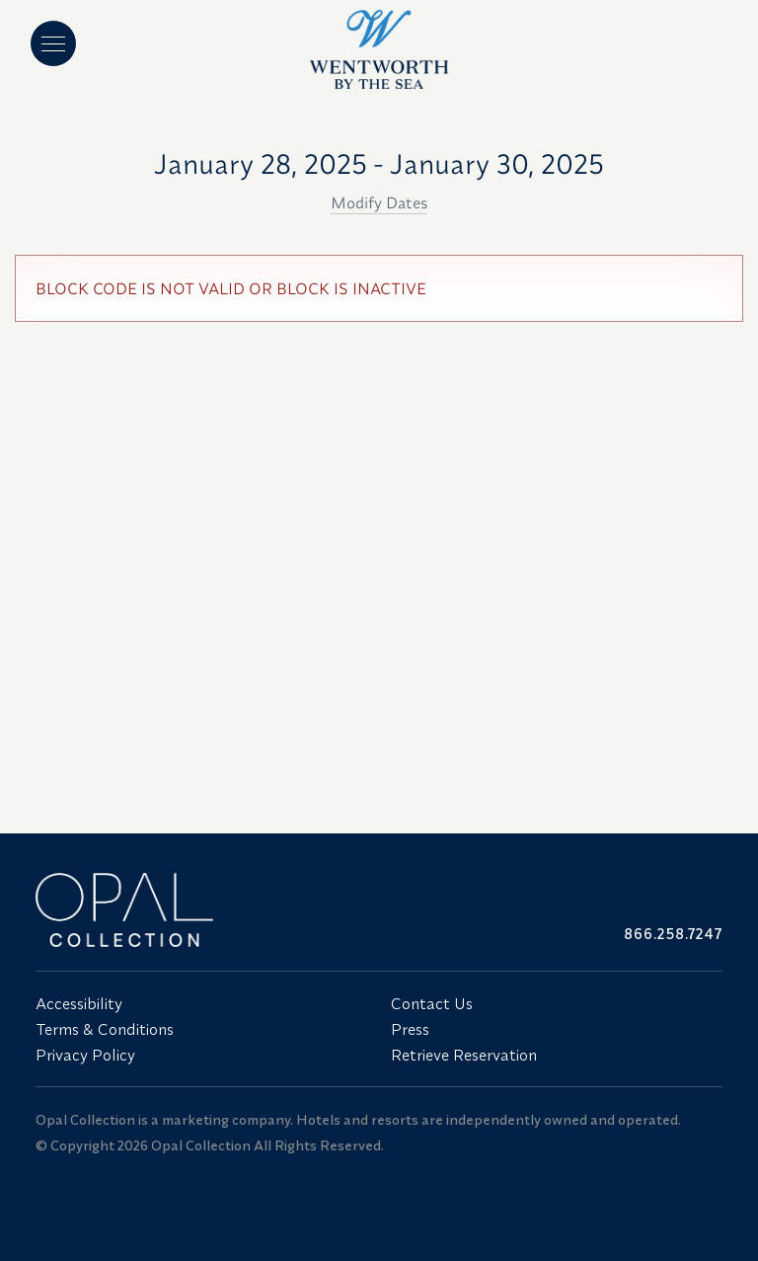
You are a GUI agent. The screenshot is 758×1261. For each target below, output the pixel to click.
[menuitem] (201, 1003)
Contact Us (432, 1003)
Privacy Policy (85, 1054)
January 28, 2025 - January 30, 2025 (379, 163)
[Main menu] (53, 43)
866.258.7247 (673, 933)
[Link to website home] (201, 910)
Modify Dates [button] (379, 202)
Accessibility (79, 1003)
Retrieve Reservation (464, 1054)
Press (410, 1029)
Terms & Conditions (105, 1029)
